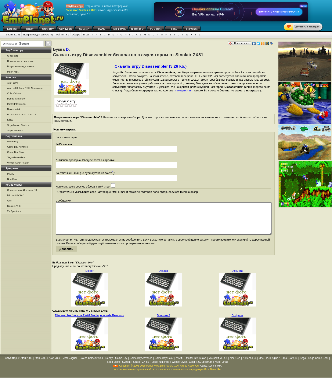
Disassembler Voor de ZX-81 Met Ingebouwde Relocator (89, 321)
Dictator (163, 277)
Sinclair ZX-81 (13, 34)
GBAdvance (65, 29)
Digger (90, 277)
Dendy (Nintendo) (16, 98)
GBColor (84, 29)
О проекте (12, 56)
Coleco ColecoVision (91, 364)
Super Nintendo (15, 130)
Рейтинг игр (62, 34)
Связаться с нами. (211, 372)
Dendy (29, 29)
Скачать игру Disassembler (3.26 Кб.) (151, 66)
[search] (22, 44)
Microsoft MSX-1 (15, 195)
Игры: (86, 34)
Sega (174, 29)
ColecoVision (14, 93)
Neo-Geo (12, 179)
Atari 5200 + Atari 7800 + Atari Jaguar (56, 364)
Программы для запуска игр (38, 34)
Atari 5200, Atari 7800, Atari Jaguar (25, 88)
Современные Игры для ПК (22, 190)
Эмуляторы (12, 364)
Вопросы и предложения (20, 66)
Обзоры (76, 34)
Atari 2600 (12, 82)
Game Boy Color (15, 152)
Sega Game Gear (16, 157)
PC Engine (156, 29)
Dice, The (237, 277)
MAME (101, 29)
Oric (9, 200)
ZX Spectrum (14, 211)
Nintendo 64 (138, 29)
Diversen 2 (163, 321)
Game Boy (48, 29)
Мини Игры (119, 29)
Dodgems (237, 321)
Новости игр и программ (20, 61)
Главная (12, 29)
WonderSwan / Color (18, 162)
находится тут (183, 90)
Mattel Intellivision (16, 104)
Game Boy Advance (17, 147)
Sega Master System (18, 125)
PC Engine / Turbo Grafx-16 (21, 114)
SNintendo (192, 29)
